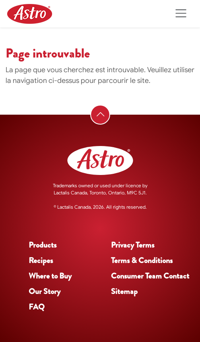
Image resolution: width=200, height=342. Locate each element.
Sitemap (124, 291)
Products (42, 245)
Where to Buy (50, 276)
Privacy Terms (132, 245)
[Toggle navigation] (181, 13)
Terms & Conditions (142, 260)
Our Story (44, 291)
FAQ (37, 307)
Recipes (41, 260)
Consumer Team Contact (150, 276)
